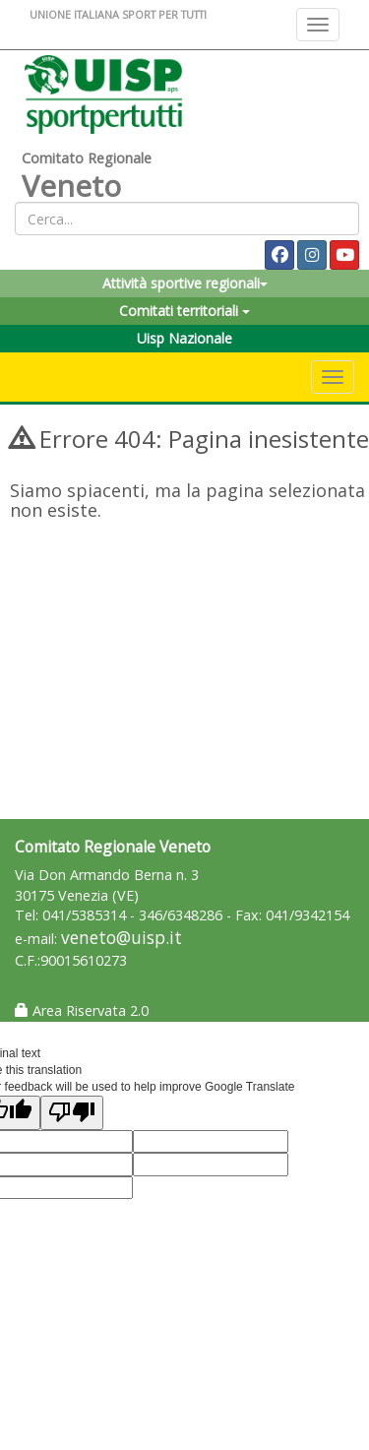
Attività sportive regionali (185, 283)
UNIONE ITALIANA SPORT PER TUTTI (118, 14)
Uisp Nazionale (184, 338)
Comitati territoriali (184, 310)
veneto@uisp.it (121, 937)
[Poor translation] (71, 1113)
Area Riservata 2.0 (82, 1010)
